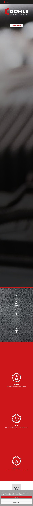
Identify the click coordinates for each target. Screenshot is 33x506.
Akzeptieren (16, 497)
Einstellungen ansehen (16, 502)
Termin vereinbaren (16, 25)
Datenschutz (14, 504)
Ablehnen (16, 499)
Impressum (18, 504)
